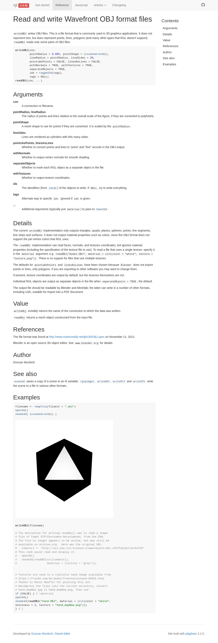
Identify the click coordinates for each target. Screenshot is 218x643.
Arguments (170, 28)
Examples (169, 64)
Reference (62, 5)
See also (169, 58)
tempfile (40, 406)
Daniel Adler (62, 633)
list (80, 601)
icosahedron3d (94, 54)
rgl (15, 5)
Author (167, 52)
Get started (42, 5)
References (170, 46)
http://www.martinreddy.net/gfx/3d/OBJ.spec (76, 336)
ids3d (52, 188)
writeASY (103, 381)
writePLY (119, 381)
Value (166, 40)
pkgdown (191, 633)
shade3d (21, 414)
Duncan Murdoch (42, 633)
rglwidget (87, 381)
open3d (20, 410)
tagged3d (45, 72)
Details (167, 34)
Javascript (81, 5)
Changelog (119, 5)
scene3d (19, 381)
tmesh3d (101, 209)
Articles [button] (100, 5)
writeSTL (139, 381)
